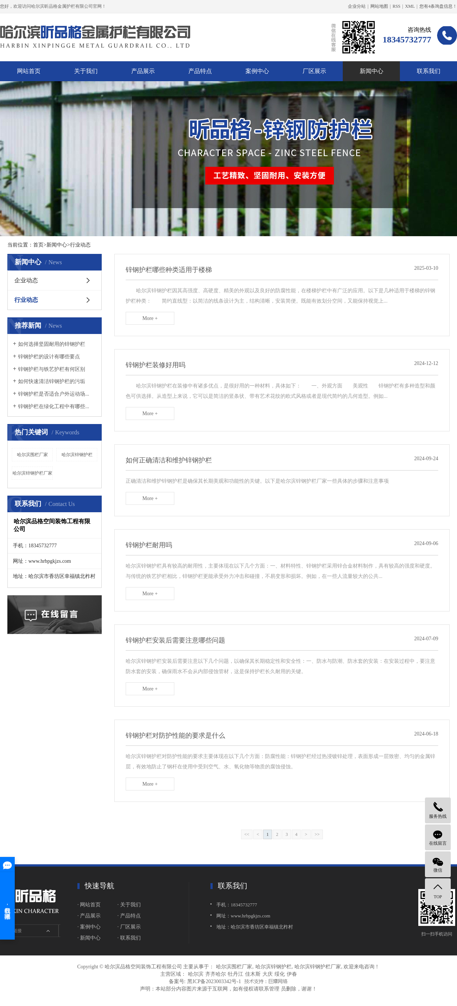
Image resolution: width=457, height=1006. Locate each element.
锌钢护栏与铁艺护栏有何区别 (51, 369)
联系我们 (428, 71)
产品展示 (143, 71)
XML (410, 6)
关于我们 (86, 71)
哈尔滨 (195, 974)
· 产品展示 (89, 916)
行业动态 (26, 300)
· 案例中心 (89, 927)
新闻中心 (371, 71)
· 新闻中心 (89, 938)
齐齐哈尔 (215, 974)
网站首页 (29, 71)
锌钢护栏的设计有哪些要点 (49, 356)
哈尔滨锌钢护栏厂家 (32, 473)
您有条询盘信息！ (438, 6)
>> (317, 834)
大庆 (267, 974)
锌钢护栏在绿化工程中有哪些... (53, 406)
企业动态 (26, 280)
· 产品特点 (129, 916)
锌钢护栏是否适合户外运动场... (53, 394)
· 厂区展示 (129, 927)
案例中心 (257, 71)
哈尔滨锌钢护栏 (77, 454)
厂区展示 (314, 71)
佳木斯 (253, 974)
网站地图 (379, 6)
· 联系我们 (129, 938)
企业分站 (357, 6)
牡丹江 (235, 974)
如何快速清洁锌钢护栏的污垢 (51, 381)
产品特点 (200, 71)
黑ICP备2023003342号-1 (214, 981)
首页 (38, 245)
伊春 (292, 974)
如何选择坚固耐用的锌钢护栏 (51, 344)
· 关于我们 (129, 904)
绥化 (280, 974)
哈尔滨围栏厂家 (32, 454)
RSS (396, 6)
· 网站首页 (89, 904)
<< (247, 834)
